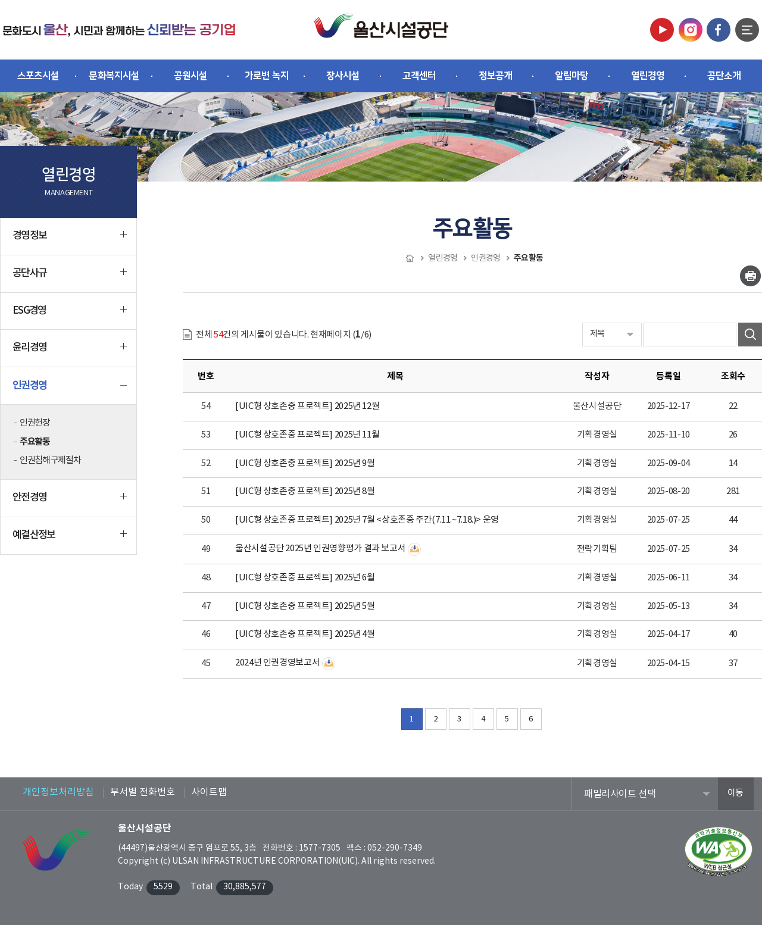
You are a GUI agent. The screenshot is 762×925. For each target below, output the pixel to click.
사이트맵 (209, 792)
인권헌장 (34, 423)
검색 (750, 334)
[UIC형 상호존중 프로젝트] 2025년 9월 (305, 463)
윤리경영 (70, 352)
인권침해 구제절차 (50, 460)
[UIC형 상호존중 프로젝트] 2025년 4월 (305, 634)
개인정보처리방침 (58, 792)
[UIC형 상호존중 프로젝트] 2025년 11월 (307, 435)
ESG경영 (70, 315)
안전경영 (70, 502)
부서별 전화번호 (142, 792)
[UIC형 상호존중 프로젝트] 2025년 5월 (305, 606)
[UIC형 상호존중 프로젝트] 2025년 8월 (305, 491)
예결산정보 (70, 540)
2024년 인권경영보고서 (277, 663)
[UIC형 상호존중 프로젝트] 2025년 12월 (307, 406)
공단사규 (70, 278)
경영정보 (70, 240)
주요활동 (34, 441)
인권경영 (70, 390)
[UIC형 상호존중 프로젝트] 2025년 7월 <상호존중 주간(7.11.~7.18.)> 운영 (367, 520)
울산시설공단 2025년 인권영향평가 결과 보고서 (320, 548)
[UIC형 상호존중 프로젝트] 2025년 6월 (305, 578)
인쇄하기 (750, 275)
